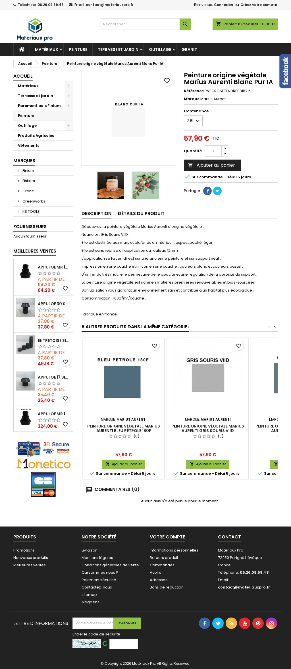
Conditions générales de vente (110, 565)
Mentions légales (97, 557)
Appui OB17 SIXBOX (54, 377)
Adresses (158, 580)
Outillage (160, 49)
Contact (229, 537)
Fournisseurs (30, 226)
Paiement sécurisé (99, 580)
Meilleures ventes (29, 565)
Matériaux (46, 49)
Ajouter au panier (211, 165)
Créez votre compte (258, 4)
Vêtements (28, 145)
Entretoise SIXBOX (54, 340)
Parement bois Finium (39, 105)
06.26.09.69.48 (51, 4)
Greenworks (33, 201)
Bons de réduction (167, 587)
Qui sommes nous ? (100, 572)
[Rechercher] (145, 24)
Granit (28, 191)
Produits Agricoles (36, 135)
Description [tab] (96, 213)
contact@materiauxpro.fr (110, 4)
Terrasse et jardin (118, 49)
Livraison (89, 550)
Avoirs (155, 572)
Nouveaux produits (30, 557)
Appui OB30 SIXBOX (54, 304)
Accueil (23, 76)
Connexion (223, 4)
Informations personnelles (174, 550)
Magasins (90, 602)
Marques (24, 160)
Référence (194, 91)
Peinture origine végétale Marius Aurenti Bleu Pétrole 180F (123, 428)
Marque (191, 99)
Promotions (24, 550)
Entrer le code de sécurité (96, 634)
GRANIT (189, 49)
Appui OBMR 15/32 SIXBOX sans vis (54, 267)
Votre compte (167, 537)
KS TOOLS (31, 211)
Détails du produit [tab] (141, 213)
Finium (28, 170)
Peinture (78, 49)
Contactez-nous (97, 587)
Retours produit (164, 557)
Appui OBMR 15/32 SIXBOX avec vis (54, 414)
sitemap (89, 594)
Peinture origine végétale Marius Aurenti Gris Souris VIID (207, 428)
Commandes (162, 565)
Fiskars (28, 180)
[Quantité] (213, 151)
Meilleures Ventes (34, 251)
